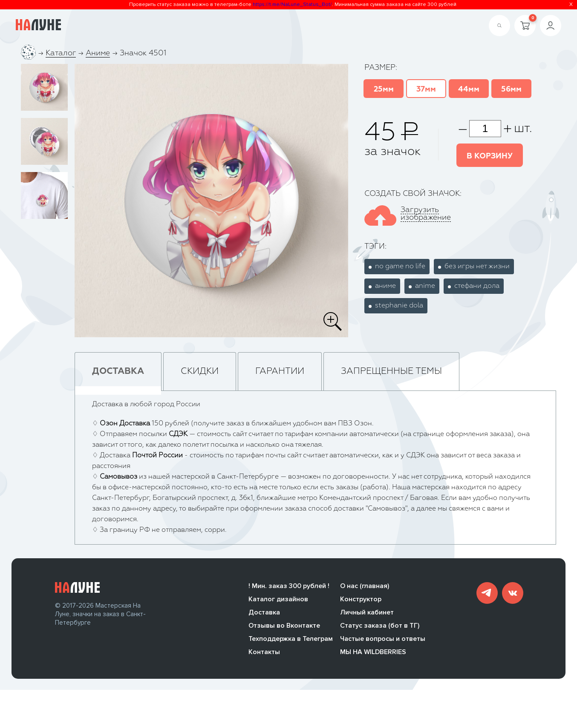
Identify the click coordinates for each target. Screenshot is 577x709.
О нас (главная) (364, 586)
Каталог (61, 53)
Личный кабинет (367, 612)
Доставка (264, 612)
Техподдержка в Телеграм (290, 638)
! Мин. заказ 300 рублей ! (288, 586)
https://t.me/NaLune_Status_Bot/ (292, 4)
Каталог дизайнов (278, 599)
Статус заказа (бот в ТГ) (379, 625)
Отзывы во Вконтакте (284, 625)
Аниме (98, 53)
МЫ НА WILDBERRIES (373, 652)
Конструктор (360, 599)
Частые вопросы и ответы (382, 638)
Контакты (264, 652)
